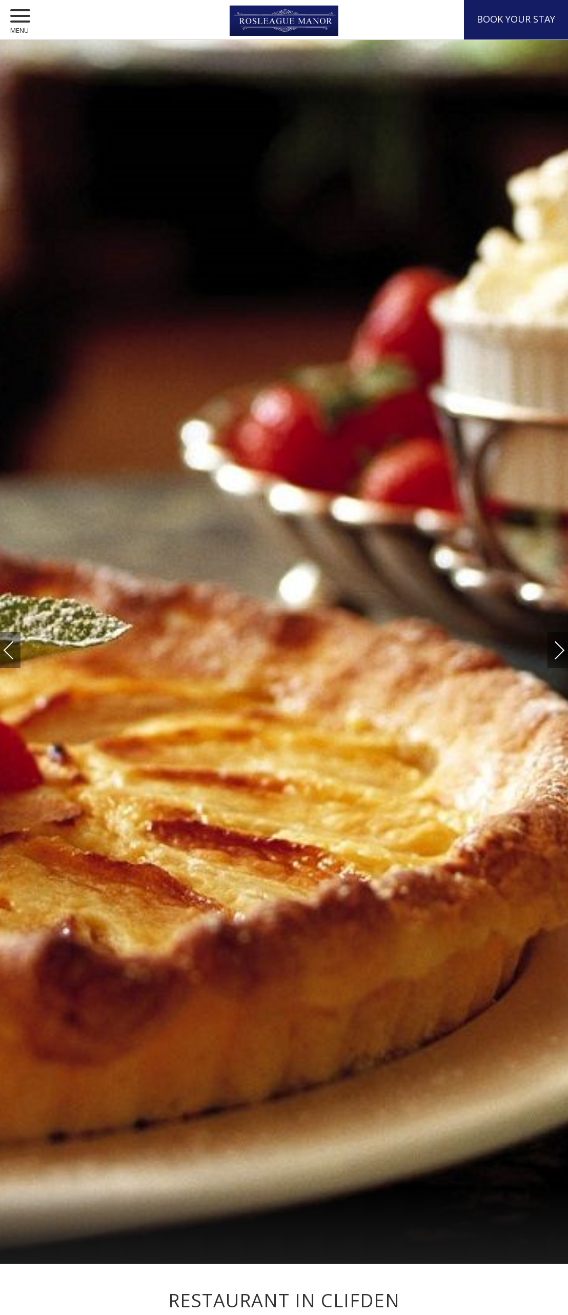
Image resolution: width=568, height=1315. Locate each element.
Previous (19, 650)
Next (549, 645)
